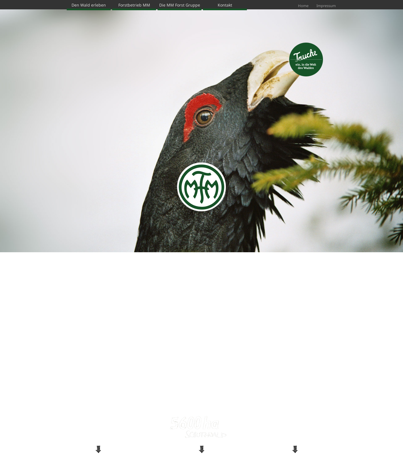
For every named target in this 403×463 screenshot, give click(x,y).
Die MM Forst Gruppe (179, 5)
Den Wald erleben (89, 5)
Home (303, 5)
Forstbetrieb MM (134, 5)
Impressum (326, 5)
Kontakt (225, 5)
